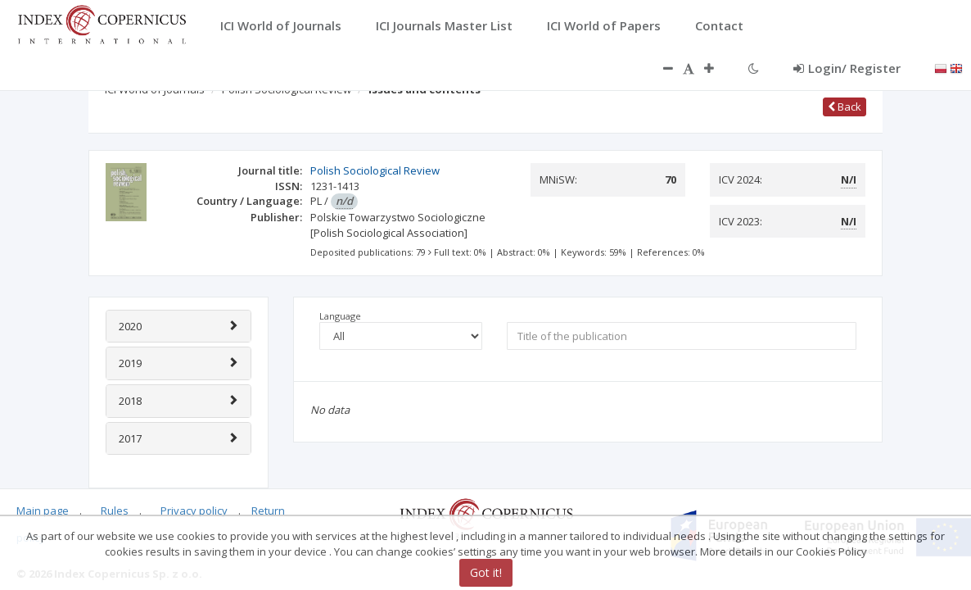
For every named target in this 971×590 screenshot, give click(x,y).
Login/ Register (847, 68)
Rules (115, 510)
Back (844, 106)
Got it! (486, 572)
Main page (42, 510)
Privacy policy (194, 510)
